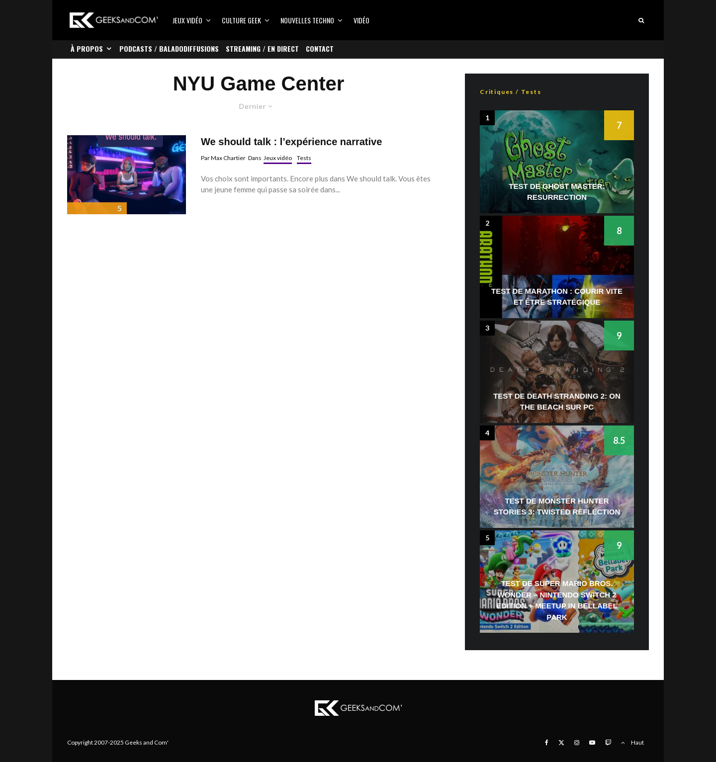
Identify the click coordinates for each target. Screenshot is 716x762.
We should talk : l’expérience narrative (291, 141)
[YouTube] (592, 743)
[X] (561, 743)
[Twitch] (608, 743)
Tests (304, 158)
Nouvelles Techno (307, 20)
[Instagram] (576, 743)
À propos (87, 48)
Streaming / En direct (262, 48)
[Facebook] (546, 743)
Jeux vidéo (187, 20)
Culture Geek (241, 20)
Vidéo (361, 20)
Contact (320, 48)
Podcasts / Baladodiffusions (169, 48)
